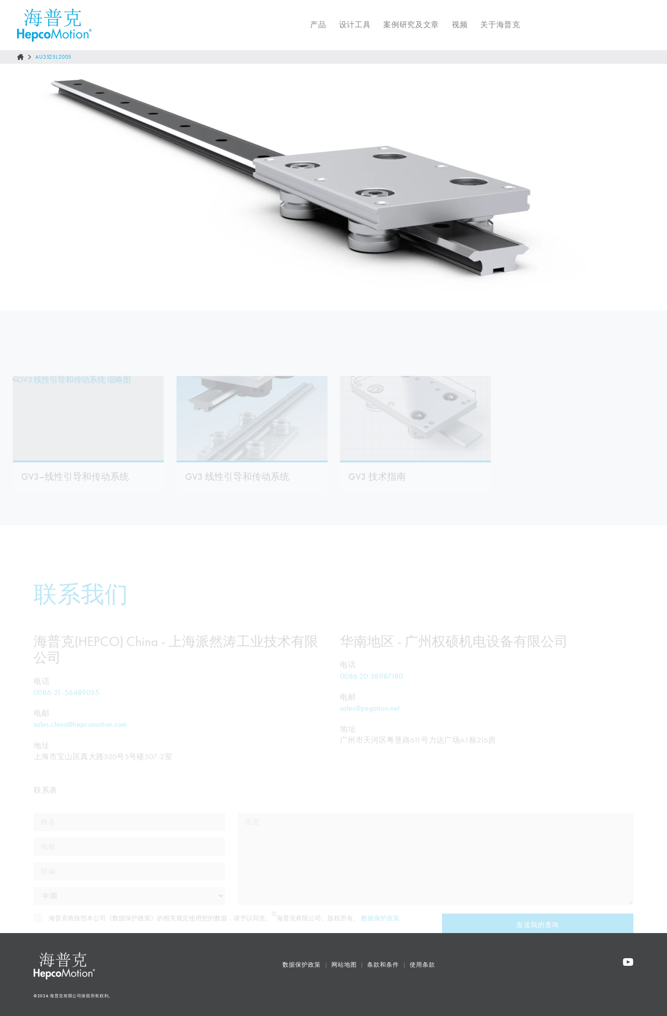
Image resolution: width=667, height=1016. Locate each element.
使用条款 (422, 964)
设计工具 (349, 24)
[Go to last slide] (15, 187)
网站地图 (344, 964)
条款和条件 (383, 964)
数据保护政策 (301, 964)
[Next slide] (651, 187)
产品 (312, 24)
